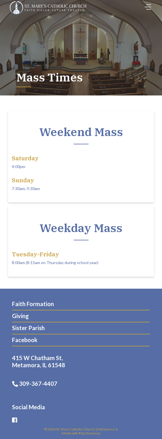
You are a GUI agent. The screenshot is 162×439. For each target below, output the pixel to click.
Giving (18, 316)
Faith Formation (31, 304)
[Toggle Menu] (146, 5)
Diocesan (92, 433)
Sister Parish (26, 328)
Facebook (23, 340)
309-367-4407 (37, 383)
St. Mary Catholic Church (75, 429)
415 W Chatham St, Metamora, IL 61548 (40, 361)
